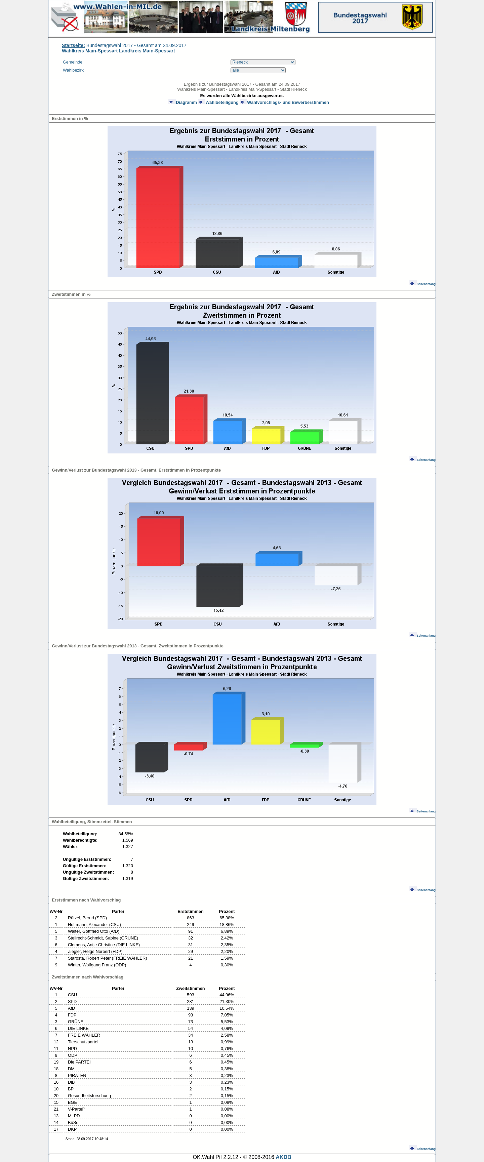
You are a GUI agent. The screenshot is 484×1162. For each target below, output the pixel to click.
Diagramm (182, 102)
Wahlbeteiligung (218, 102)
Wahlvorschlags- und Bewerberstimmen (284, 102)
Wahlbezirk (73, 70)
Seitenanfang (422, 284)
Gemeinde (72, 62)
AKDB (283, 1157)
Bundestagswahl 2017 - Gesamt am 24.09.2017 (124, 45)
